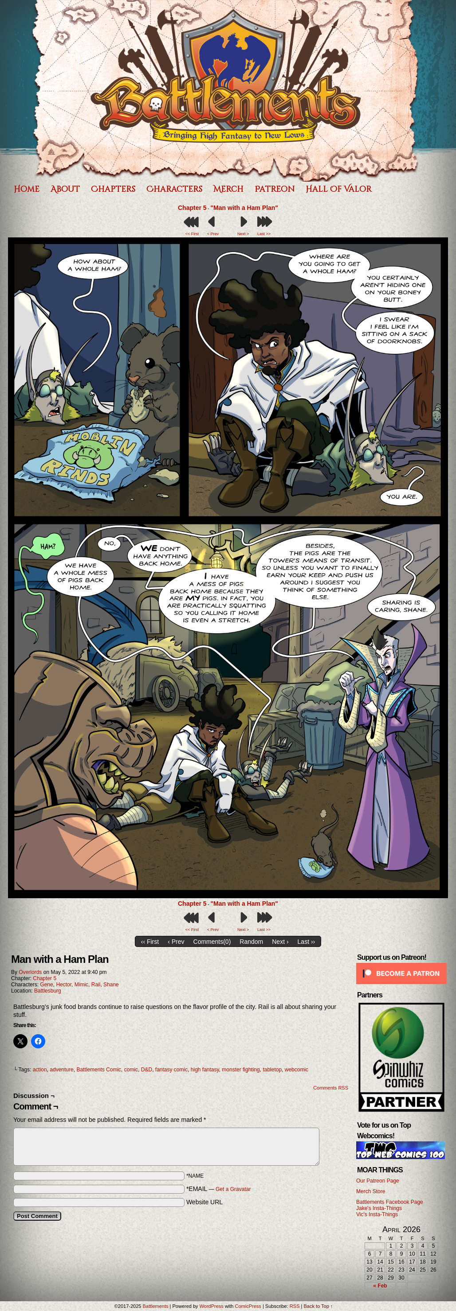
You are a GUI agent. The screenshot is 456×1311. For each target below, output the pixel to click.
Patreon (275, 189)
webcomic (296, 1070)
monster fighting (240, 1070)
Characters (174, 189)
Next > (243, 234)
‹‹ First (150, 941)
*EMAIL (218, 1188)
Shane (111, 984)
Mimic (81, 984)
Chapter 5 (192, 207)
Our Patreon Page (377, 1181)
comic (131, 1070)
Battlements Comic (98, 1070)
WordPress (212, 1306)
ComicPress (248, 1306)
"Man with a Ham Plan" (244, 207)
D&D (146, 1070)
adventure (61, 1070)
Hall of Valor (339, 189)
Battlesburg (47, 991)
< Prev (213, 234)
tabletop (272, 1070)
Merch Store (370, 1191)
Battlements (155, 1306)
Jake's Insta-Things (379, 1208)
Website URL (204, 1202)
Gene (46, 984)
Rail (96, 984)
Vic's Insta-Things (377, 1214)
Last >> (264, 234)
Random (251, 941)
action (40, 1070)
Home (26, 189)
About (65, 189)
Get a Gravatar (233, 1189)
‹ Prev (176, 941)
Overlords (30, 972)
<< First (192, 234)
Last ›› (306, 941)
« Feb (380, 1286)
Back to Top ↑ (318, 1306)
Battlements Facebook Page (389, 1202)
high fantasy (205, 1070)
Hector (63, 984)
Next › (280, 941)
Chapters (113, 189)
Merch (228, 189)
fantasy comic (171, 1070)
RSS (295, 1306)
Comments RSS (330, 1087)
